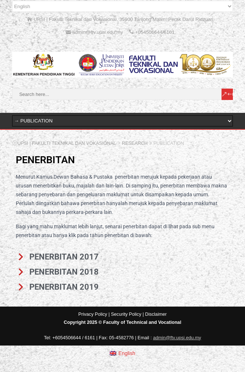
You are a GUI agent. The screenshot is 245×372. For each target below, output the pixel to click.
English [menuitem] (126, 353)
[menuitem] (122, 353)
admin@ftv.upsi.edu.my (177, 337)
